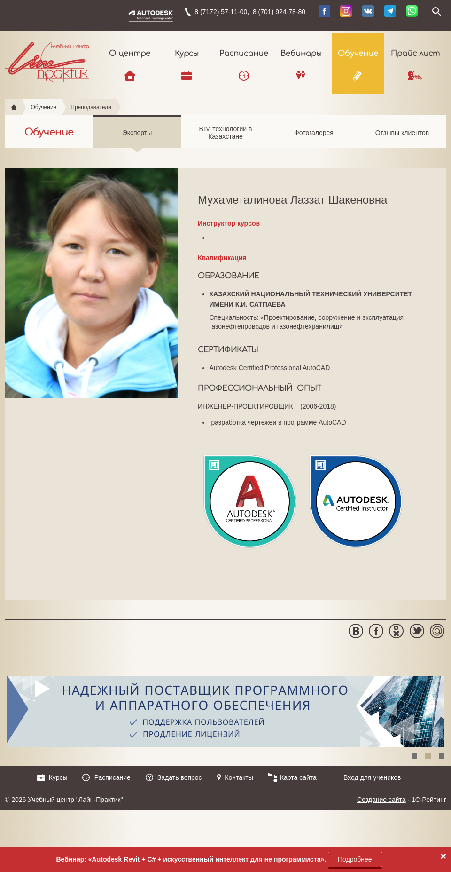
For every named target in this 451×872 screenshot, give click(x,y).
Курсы (187, 53)
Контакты (239, 777)
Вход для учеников (372, 777)
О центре (129, 53)
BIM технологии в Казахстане (225, 137)
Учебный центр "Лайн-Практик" (47, 60)
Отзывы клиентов (402, 138)
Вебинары (301, 53)
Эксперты (137, 138)
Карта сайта (298, 777)
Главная (13, 107)
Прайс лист (415, 53)
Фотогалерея (314, 138)
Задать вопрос (179, 777)
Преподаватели (90, 107)
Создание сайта (381, 799)
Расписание (243, 53)
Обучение (358, 53)
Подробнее (355, 859)
